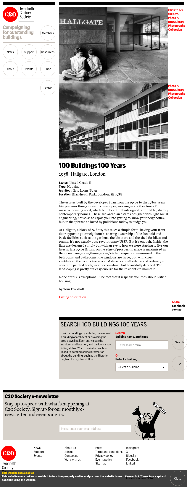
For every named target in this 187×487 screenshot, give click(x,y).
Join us (69, 451)
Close (177, 478)
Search (47, 88)
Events (29, 69)
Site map (100, 463)
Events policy (103, 459)
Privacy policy (104, 455)
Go (179, 364)
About (10, 69)
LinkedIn (131, 463)
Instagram (132, 447)
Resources (47, 52)
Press (98, 447)
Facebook (178, 306)
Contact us (71, 455)
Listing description (72, 297)
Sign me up (142, 428)
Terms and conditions (108, 451)
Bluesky (131, 455)
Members (48, 33)
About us (70, 447)
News (10, 52)
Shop (48, 69)
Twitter (176, 309)
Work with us (73, 459)
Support (29, 52)
